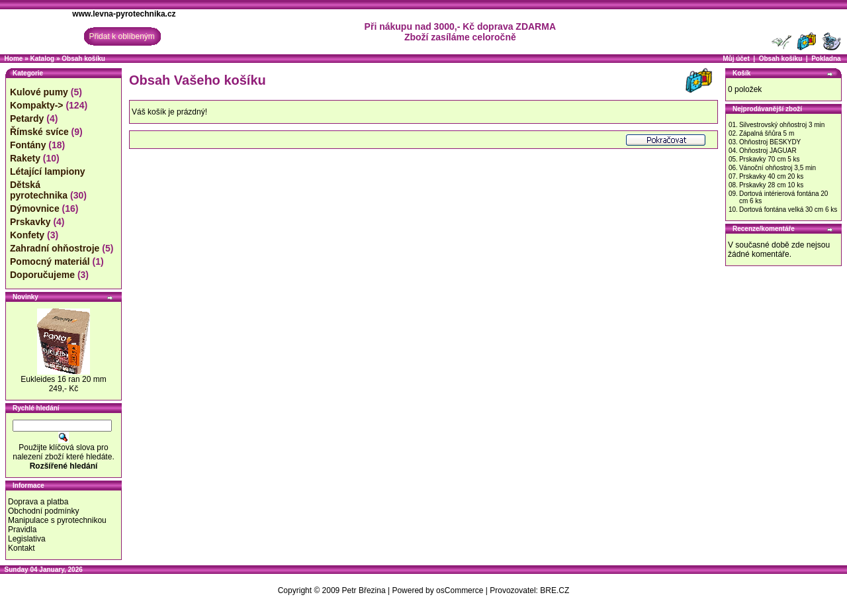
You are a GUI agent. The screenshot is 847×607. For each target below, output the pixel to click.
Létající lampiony (47, 171)
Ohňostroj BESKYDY (770, 142)
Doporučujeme (42, 274)
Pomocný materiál (50, 261)
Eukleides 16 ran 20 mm (63, 379)
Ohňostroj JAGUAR (768, 150)
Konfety (27, 235)
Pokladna (825, 58)
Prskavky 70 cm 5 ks (769, 159)
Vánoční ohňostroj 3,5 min (777, 167)
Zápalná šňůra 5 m (766, 133)
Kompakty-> (37, 105)
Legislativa (27, 538)
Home (14, 58)
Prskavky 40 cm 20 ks (771, 176)
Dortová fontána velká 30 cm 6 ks (788, 209)
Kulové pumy (39, 92)
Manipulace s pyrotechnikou (57, 520)
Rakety (25, 158)
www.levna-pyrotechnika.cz (123, 14)
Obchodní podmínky (43, 511)
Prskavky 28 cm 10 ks (771, 185)
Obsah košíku (83, 58)
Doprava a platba (38, 501)
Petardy (27, 118)
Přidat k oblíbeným (121, 36)
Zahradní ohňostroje (54, 248)
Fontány (28, 145)
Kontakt (21, 548)
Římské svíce (39, 131)
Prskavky (30, 221)
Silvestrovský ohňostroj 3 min (782, 124)
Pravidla (22, 529)
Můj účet (736, 58)
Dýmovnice (35, 208)
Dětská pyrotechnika (38, 190)
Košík (741, 73)
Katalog (42, 58)
